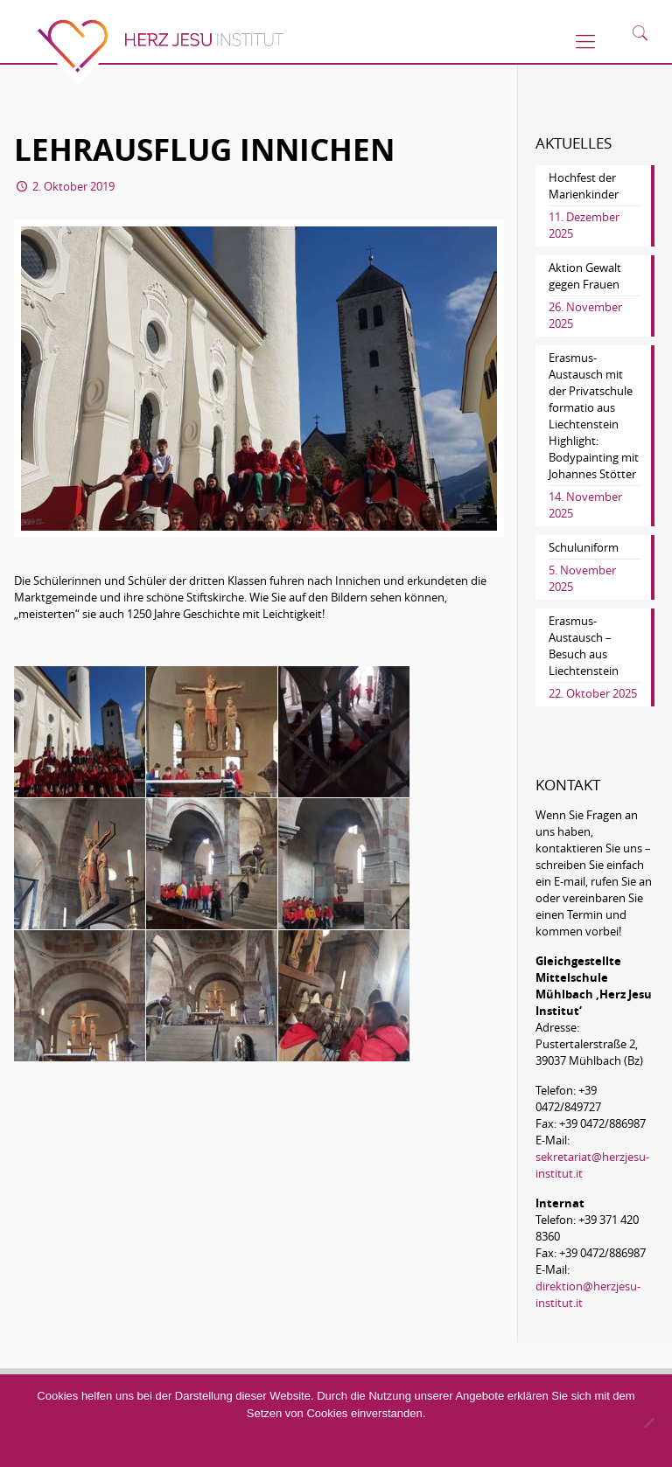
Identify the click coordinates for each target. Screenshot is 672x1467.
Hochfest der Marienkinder (584, 186)
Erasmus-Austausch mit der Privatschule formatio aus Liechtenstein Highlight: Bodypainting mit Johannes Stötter (594, 416)
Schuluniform (584, 547)
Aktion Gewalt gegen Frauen (585, 276)
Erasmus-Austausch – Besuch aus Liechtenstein (584, 645)
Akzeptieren (257, 1446)
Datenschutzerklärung (389, 1446)
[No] (648, 1422)
